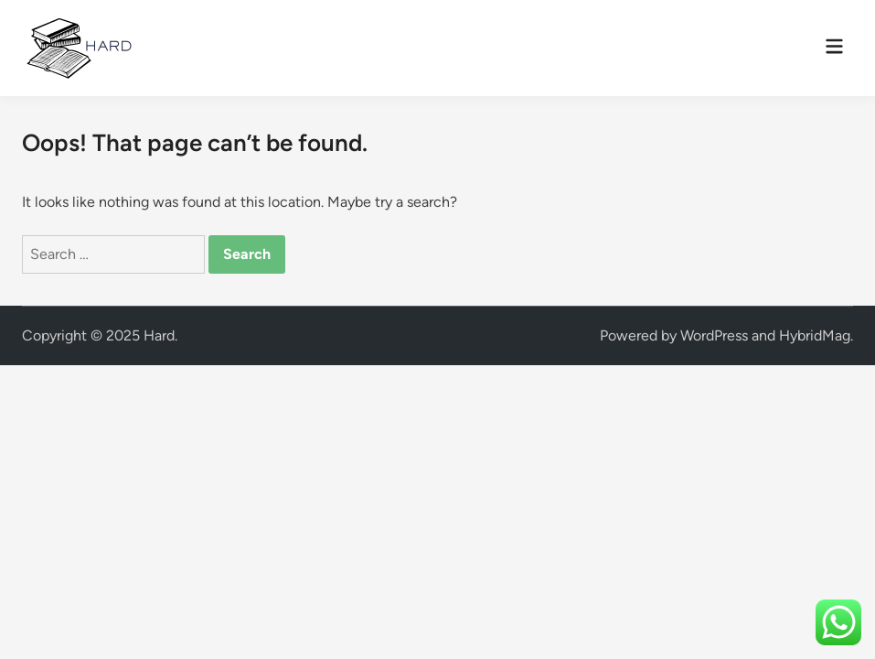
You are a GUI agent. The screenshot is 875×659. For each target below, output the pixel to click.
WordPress (714, 335)
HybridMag (814, 335)
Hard (159, 335)
